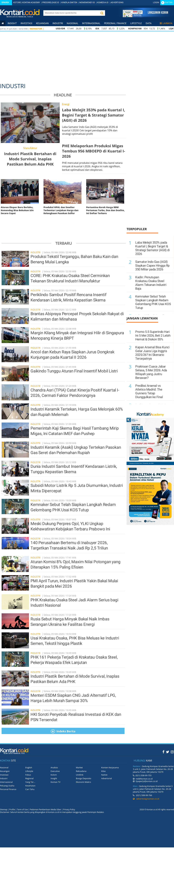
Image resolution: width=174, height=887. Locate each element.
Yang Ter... (30, 782)
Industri (58, 23)
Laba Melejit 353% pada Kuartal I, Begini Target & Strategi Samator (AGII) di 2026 (152, 248)
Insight (54, 778)
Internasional (91, 23)
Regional (29, 778)
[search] (71, 12)
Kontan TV (55, 782)
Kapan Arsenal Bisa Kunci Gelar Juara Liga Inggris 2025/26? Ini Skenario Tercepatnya (152, 352)
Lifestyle (136, 23)
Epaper (5, 2)
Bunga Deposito (83, 778)
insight (12, 23)
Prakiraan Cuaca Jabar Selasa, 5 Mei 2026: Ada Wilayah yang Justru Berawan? (151, 372)
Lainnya (166, 23)
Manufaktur (30, 148)
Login (156, 2)
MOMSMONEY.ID (87, 2)
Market (79, 767)
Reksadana (81, 771)
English (28, 767)
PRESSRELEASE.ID (50, 2)
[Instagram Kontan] (172, 751)
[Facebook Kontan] (163, 751)
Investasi (26, 23)
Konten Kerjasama (110, 767)
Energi (65, 104)
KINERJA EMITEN (69, 2)
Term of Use (22, 809)
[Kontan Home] (3, 23)
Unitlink (79, 774)
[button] (102, 13)
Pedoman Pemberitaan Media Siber (45, 809)
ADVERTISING (117, 2)
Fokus (28, 774)
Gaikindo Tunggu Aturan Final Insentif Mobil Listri (74, 371)
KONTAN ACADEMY (31, 2)
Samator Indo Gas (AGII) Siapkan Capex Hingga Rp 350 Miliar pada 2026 (152, 265)
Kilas (103, 771)
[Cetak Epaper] (145, 16)
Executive (55, 771)
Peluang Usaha (7, 785)
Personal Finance (115, 23)
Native (104, 774)
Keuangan (42, 23)
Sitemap (3, 809)
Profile (12, 809)
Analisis (54, 767)
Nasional (72, 23)
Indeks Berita (63, 731)
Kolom (54, 774)
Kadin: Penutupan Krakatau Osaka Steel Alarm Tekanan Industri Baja (150, 282)
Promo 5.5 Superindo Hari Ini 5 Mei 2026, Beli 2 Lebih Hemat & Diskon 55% (152, 335)
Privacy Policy (69, 809)
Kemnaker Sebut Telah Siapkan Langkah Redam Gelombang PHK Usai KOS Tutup (153, 302)
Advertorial (106, 778)
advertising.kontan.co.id (146, 798)
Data (149, 23)
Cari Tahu (29, 789)
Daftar (168, 2)
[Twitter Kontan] (167, 751)
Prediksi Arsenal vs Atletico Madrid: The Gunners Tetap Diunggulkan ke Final (149, 391)
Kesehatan (30, 785)
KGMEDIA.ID (103, 2)
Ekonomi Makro (83, 782)
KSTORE (17, 2)
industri (36, 252)
